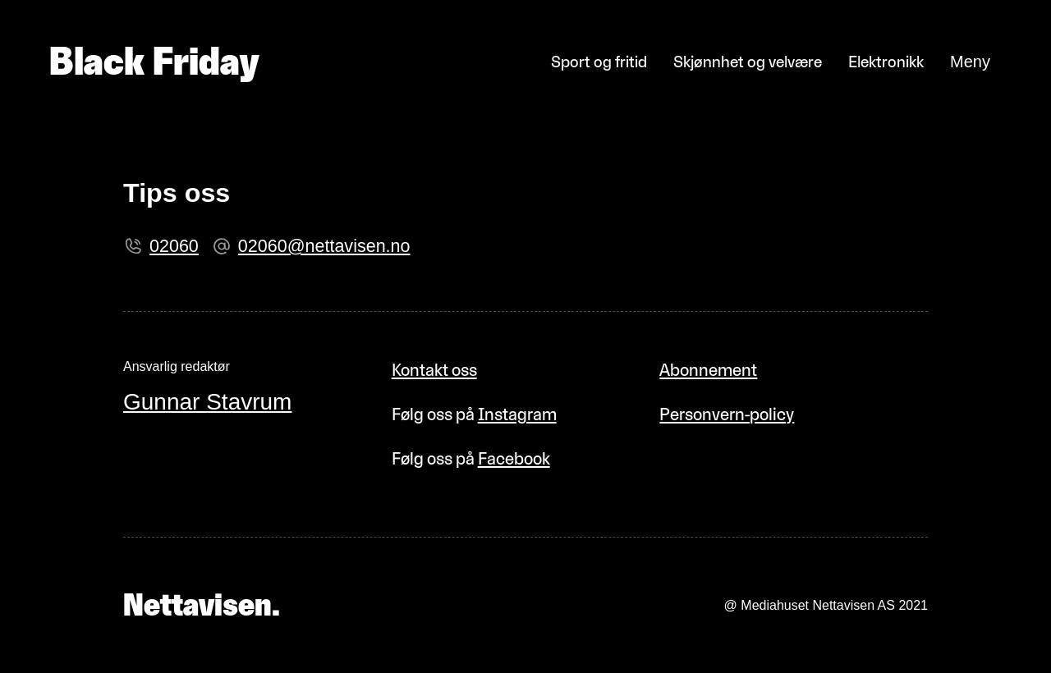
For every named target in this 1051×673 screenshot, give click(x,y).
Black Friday (154, 62)
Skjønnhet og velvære (747, 61)
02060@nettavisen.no (324, 246)
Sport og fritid (599, 61)
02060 (174, 246)
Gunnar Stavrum (207, 401)
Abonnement (708, 369)
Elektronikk (886, 61)
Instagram (517, 414)
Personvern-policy (726, 414)
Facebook (514, 458)
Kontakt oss (434, 369)
